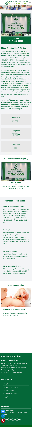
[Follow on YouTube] (19, 419)
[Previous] (1, 176)
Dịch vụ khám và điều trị (10, 384)
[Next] (30, 176)
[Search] (30, 2)
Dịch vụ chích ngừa (8, 390)
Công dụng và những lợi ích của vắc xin (14, 309)
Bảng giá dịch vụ (16, 182)
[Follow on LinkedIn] (15, 419)
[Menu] (2, 3)
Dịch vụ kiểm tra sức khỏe (10, 387)
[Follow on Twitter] (7, 419)
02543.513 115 (22, 368)
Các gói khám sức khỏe (10, 393)
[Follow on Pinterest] (11, 419)
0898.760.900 (13, 368)
